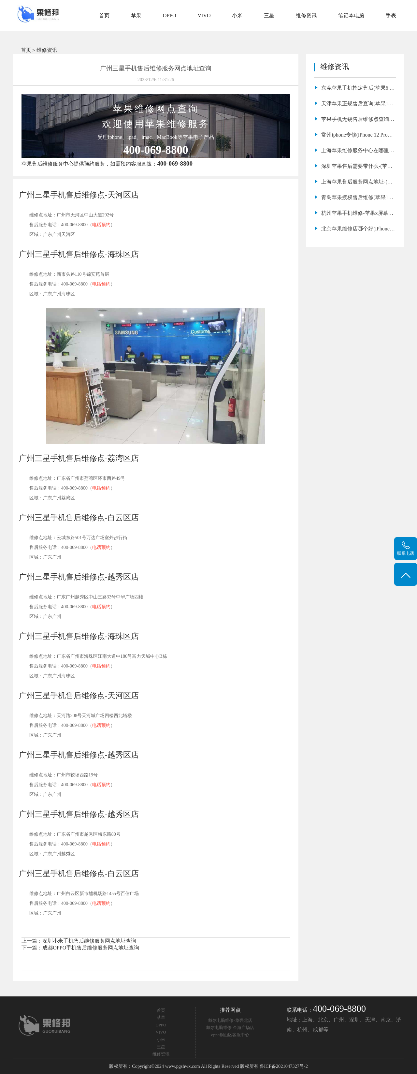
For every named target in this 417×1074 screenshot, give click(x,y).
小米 (237, 15)
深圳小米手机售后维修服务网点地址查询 (89, 941)
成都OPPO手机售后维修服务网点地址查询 (90, 947)
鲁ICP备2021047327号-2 (284, 1066)
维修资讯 (306, 15)
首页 (104, 15)
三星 (269, 15)
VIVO (204, 15)
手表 (391, 15)
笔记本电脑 (351, 15)
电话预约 (101, 224)
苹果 (136, 15)
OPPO (169, 15)
